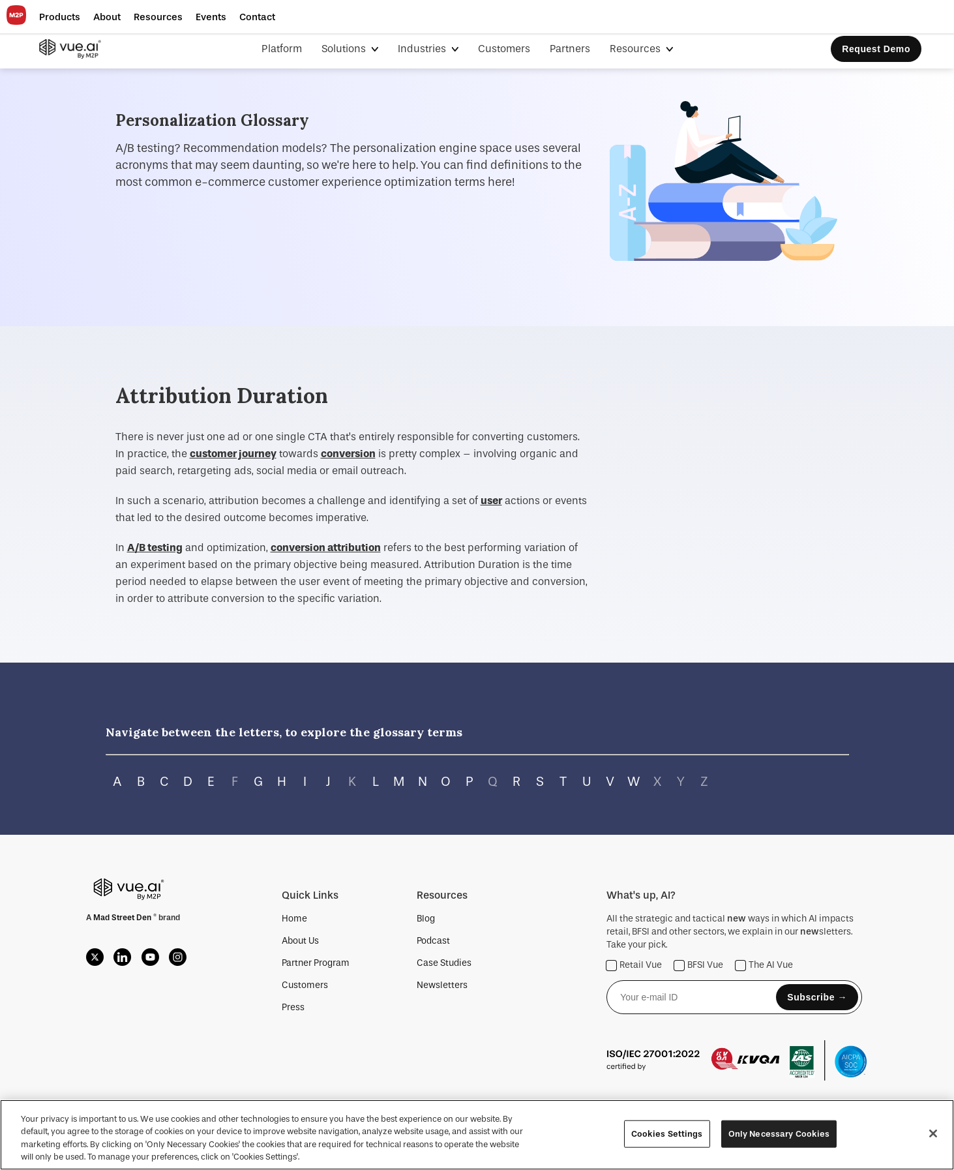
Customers (504, 48)
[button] (59, 16)
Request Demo (876, 49)
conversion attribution (326, 547)
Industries (423, 48)
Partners (570, 48)
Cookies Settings (667, 1134)
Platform (281, 48)
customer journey (233, 453)
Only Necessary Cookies (779, 1134)
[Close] (933, 1133)
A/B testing (155, 547)
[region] (477, 1135)
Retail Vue (634, 965)
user (491, 500)
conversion (348, 453)
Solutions (344, 48)
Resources (636, 48)
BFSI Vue (698, 965)
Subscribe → (817, 997)
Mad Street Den (123, 917)
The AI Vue (764, 965)
